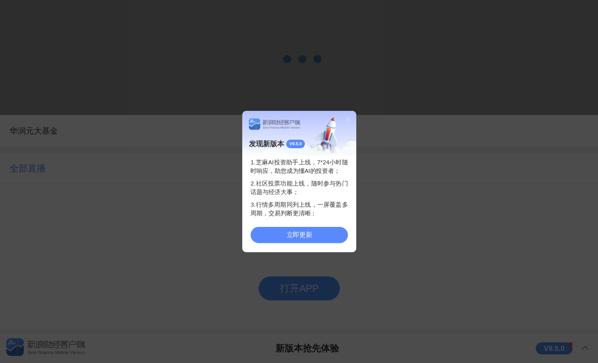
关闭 (347, 119)
